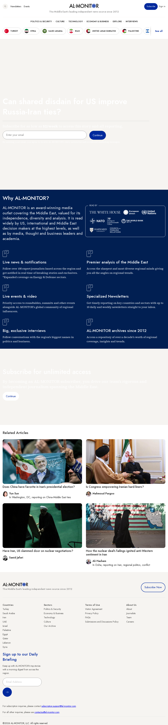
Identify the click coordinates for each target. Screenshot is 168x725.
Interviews (132, 22)
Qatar (5, 638)
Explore (117, 22)
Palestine (7, 630)
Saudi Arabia (9, 613)
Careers (130, 621)
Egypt (5, 634)
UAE (5, 621)
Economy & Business (98, 22)
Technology (75, 22)
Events (27, 6)
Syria (5, 647)
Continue (11, 396)
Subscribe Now (153, 587)
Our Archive (50, 626)
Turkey (6, 609)
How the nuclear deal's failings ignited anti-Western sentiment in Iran (119, 553)
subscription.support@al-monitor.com (59, 706)
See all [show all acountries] (159, 31)
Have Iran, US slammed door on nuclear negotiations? (38, 551)
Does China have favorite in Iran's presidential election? (39, 487)
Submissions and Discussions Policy (101, 621)
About (129, 609)
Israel (5, 626)
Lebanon (7, 642)
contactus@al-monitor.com (46, 712)
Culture (60, 22)
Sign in (162, 6)
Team (129, 617)
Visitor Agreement (93, 609)
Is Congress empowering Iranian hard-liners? (115, 487)
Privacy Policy (91, 613)
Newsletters (15, 6)
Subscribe (151, 6)
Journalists (131, 613)
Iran (4, 617)
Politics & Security (41, 22)
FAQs (87, 617)
